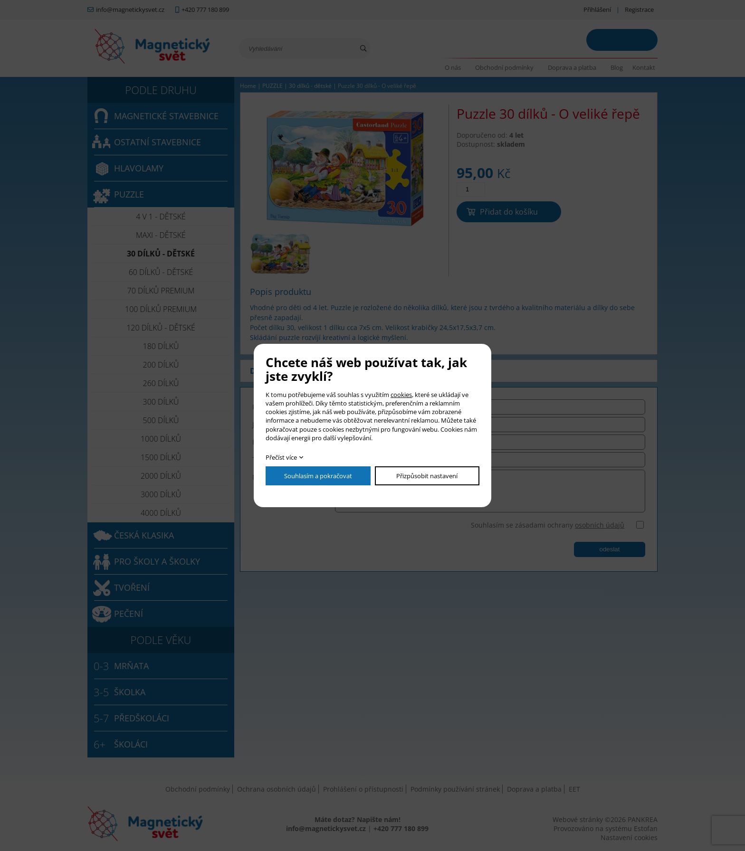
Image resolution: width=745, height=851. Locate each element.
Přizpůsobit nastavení (427, 476)
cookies (401, 394)
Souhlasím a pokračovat (318, 476)
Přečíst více (281, 457)
